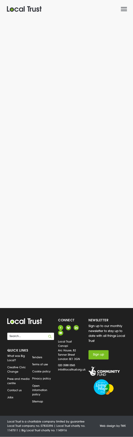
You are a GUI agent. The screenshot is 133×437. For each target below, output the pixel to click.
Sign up (98, 354)
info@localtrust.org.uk (72, 369)
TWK (123, 426)
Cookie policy (41, 372)
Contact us (14, 390)
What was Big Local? (16, 358)
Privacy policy (41, 379)
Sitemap (37, 402)
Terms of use (40, 364)
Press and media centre (16, 381)
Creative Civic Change (16, 369)
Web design (107, 426)
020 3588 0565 (67, 365)
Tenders (37, 357)
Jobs (10, 397)
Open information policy (39, 390)
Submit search (50, 336)
